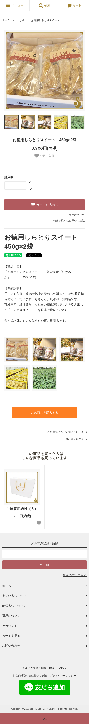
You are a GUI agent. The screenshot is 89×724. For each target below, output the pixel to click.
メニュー (15, 5)
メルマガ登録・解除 (34, 667)
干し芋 (20, 20)
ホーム (6, 20)
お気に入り (44, 156)
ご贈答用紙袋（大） (22, 509)
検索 (44, 5)
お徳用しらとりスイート (45, 20)
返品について (77, 215)
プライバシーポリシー (63, 675)
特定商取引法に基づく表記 (69, 220)
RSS (52, 667)
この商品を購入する (44, 412)
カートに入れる (44, 204)
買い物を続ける (77, 438)
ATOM (63, 667)
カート (74, 5)
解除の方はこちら (75, 575)
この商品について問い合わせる (68, 431)
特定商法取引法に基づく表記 (30, 675)
